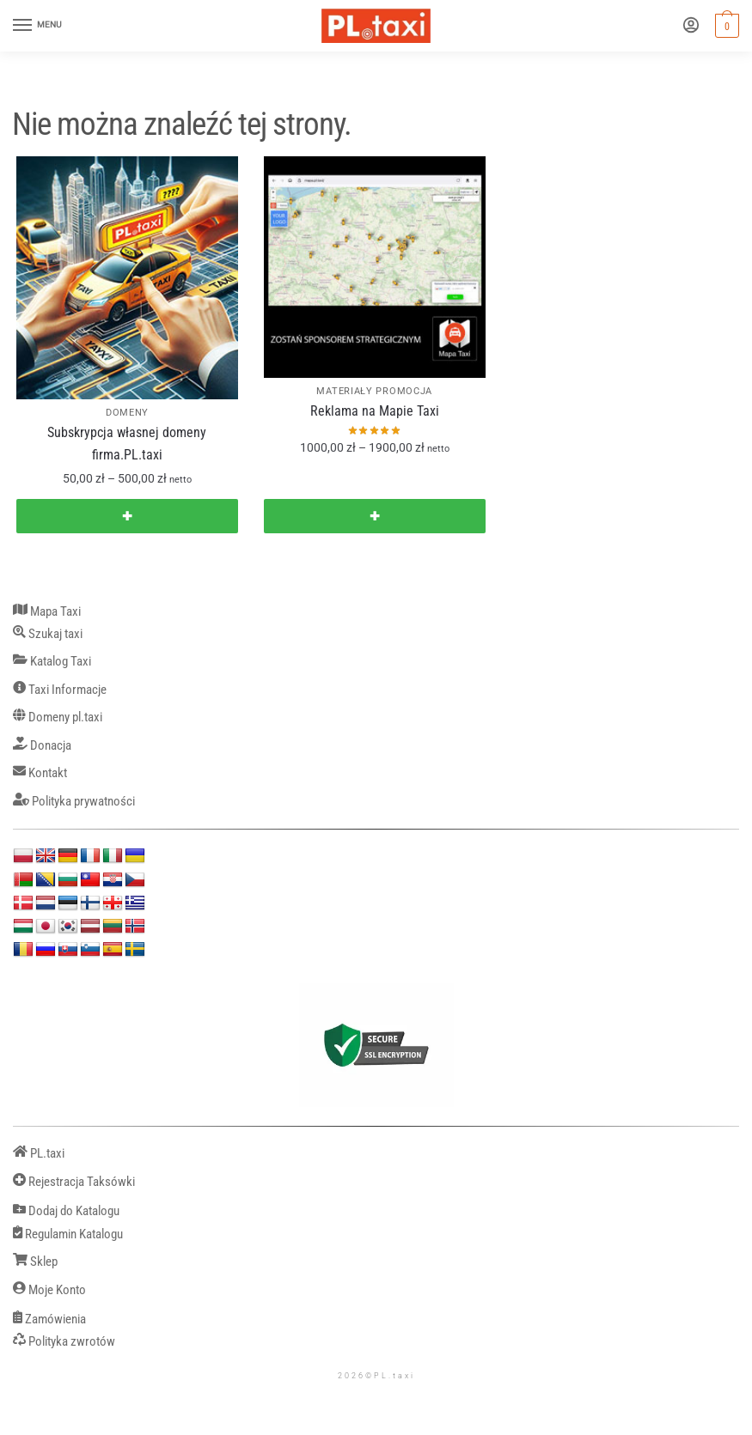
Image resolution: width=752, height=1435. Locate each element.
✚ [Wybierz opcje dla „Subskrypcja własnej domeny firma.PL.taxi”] (127, 516)
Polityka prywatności (74, 802)
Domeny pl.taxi (57, 717)
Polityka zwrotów (64, 1342)
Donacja (42, 746)
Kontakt (40, 773)
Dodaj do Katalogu (66, 1211)
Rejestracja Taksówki (74, 1182)
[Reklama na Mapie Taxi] (375, 267)
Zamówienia (49, 1319)
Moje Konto (49, 1290)
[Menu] (38, 26)
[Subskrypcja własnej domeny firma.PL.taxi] (127, 277)
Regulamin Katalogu (68, 1234)
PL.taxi (38, 1154)
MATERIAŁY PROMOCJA (374, 391)
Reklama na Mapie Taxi (374, 411)
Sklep (35, 1262)
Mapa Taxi (47, 612)
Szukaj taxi (48, 634)
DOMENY (127, 412)
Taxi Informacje (60, 690)
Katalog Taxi (52, 662)
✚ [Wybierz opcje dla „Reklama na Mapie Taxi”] (375, 516)
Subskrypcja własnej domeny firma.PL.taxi (126, 443)
